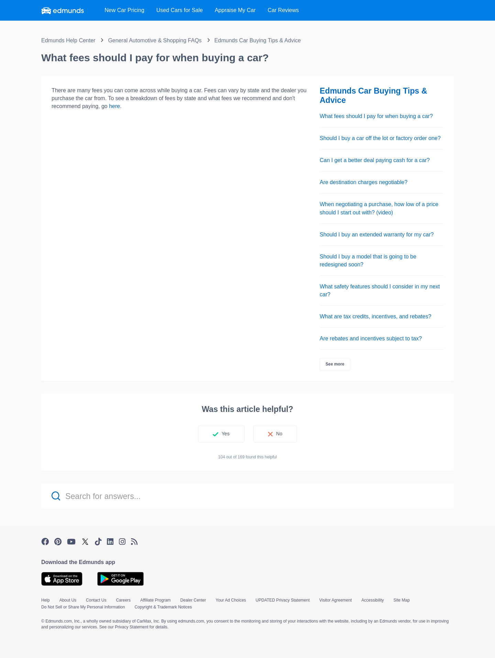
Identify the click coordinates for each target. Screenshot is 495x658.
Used (179, 10)
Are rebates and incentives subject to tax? (371, 338)
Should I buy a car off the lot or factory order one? (380, 138)
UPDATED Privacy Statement (283, 600)
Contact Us (96, 600)
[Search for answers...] (247, 496)
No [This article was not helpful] (279, 433)
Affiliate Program (155, 600)
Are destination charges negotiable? (363, 182)
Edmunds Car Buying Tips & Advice (257, 40)
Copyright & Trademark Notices (163, 607)
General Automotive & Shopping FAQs (154, 40)
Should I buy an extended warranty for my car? (377, 234)
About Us (67, 600)
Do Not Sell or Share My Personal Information (83, 607)
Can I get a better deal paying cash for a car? (375, 160)
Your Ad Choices (231, 600)
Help (45, 600)
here (114, 106)
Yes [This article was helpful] (226, 433)
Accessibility (372, 600)
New (124, 10)
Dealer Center (193, 600)
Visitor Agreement (335, 600)
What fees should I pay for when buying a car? (376, 116)
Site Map (402, 600)
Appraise (235, 10)
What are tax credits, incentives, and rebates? (375, 316)
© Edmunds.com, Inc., (61, 621)
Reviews (283, 10)
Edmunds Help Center (68, 40)
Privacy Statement (131, 627)
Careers (123, 600)
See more (335, 364)
